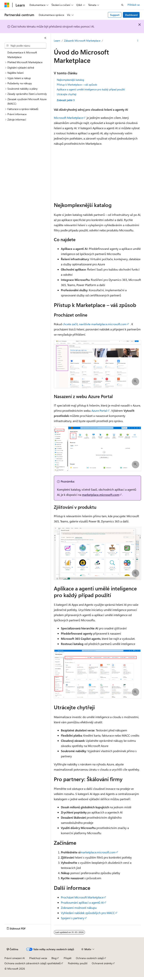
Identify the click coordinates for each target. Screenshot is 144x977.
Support (114, 15)
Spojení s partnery (72, 918)
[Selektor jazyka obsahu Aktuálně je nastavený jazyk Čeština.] (12, 949)
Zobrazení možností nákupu (79, 908)
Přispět (67, 958)
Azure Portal (99, 410)
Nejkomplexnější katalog (70, 79)
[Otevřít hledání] (122, 5)
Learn (57, 40)
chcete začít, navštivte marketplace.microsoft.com (94, 324)
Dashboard (131, 15)
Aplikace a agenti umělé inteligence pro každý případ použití (91, 89)
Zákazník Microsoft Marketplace (82, 40)
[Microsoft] (6, 5)
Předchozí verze (38, 958)
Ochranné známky (102, 963)
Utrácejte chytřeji (66, 94)
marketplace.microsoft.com (100, 495)
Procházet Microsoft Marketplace (82, 897)
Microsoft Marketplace (68, 118)
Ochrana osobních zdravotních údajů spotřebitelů (32, 963)
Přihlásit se (134, 4)
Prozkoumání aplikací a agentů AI (82, 902)
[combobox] (25, 46)
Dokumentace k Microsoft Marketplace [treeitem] (22, 55)
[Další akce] (138, 41)
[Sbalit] (45, 38)
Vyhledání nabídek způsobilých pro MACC (88, 913)
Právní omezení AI (14, 958)
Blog (53, 958)
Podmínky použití (77, 963)
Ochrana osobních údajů (90, 958)
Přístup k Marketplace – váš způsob (77, 84)
